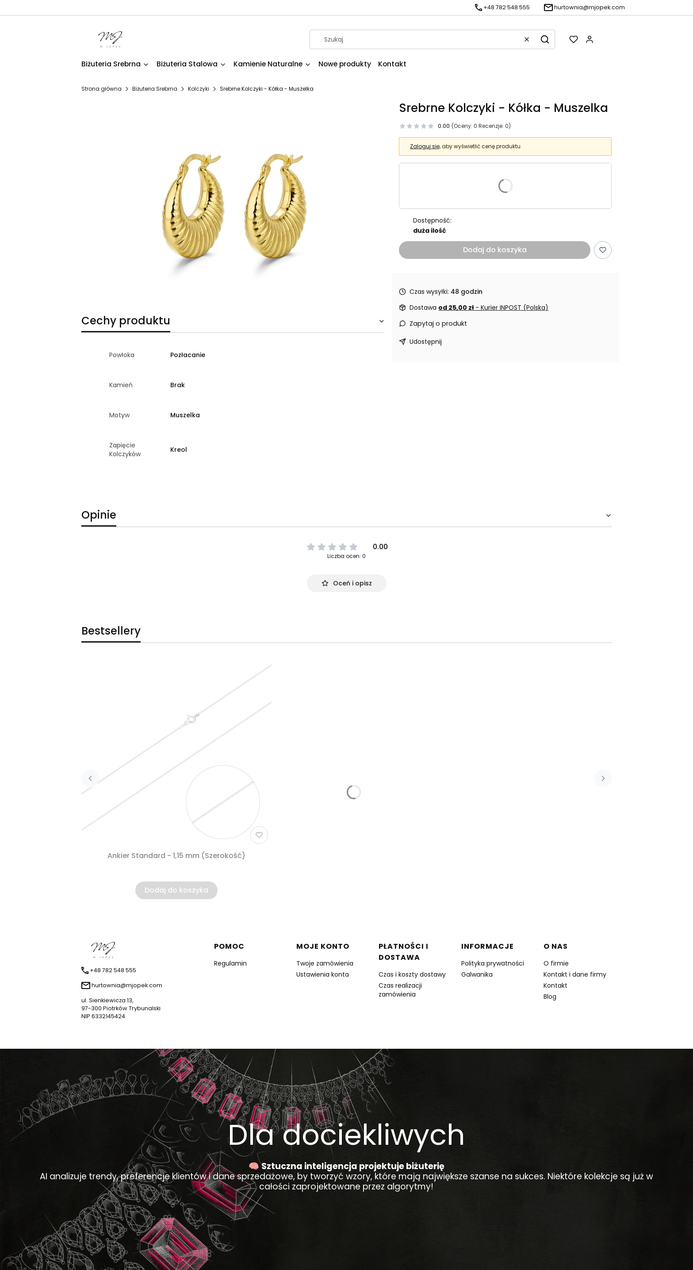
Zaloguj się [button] (425, 146)
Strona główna (101, 88)
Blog (550, 996)
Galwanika (477, 974)
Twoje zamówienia (324, 963)
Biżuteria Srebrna (154, 88)
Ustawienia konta (322, 974)
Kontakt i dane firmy (575, 974)
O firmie (556, 963)
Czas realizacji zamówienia (400, 990)
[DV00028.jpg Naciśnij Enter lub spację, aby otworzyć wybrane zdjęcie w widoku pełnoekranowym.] (233, 201)
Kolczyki (198, 88)
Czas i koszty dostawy (412, 974)
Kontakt (555, 985)
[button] (545, 39)
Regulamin (230, 963)
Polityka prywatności (492, 963)
